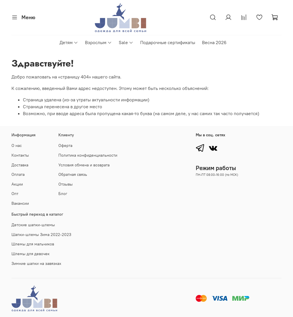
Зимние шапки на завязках (36, 263)
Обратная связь (72, 174)
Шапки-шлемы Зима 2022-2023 (41, 234)
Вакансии (20, 203)
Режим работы (216, 168)
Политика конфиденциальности (87, 155)
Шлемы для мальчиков (32, 244)
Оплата (18, 174)
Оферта (65, 145)
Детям (69, 42)
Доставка (19, 165)
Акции (17, 184)
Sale (126, 42)
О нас (16, 145)
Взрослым (98, 42)
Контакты (20, 155)
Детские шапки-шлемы (33, 224)
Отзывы (65, 184)
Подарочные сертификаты (167, 42)
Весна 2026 (214, 42)
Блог (62, 193)
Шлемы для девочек (30, 253)
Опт (14, 193)
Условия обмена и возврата (84, 165)
